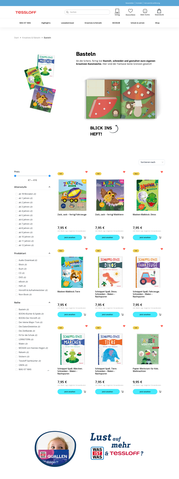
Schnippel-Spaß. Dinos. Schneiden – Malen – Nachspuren (106, 294)
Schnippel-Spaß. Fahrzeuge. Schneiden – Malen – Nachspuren (146, 294)
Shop (157, 23)
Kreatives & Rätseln (93, 23)
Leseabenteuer (67, 23)
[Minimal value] (32, 176)
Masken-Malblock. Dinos (144, 214)
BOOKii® (116, 23)
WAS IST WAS (25, 23)
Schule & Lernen (137, 23)
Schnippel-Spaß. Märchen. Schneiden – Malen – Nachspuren (70, 371)
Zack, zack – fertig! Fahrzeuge (71, 214)
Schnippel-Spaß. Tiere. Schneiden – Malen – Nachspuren (106, 371)
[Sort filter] (152, 162)
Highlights (45, 23)
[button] (85, 237)
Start (16, 37)
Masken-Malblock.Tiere (68, 291)
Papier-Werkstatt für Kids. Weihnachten (146, 369)
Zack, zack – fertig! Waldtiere (109, 214)
